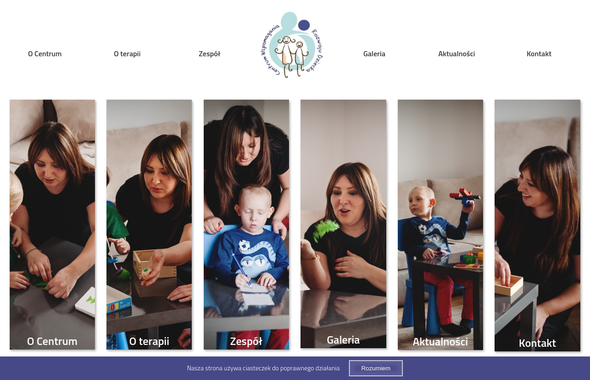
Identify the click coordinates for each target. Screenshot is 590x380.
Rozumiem (376, 368)
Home (292, 46)
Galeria (374, 53)
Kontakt (539, 53)
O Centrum (45, 53)
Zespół (209, 53)
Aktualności (456, 53)
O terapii (127, 53)
